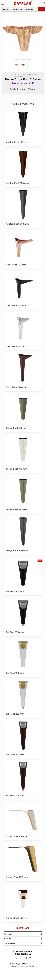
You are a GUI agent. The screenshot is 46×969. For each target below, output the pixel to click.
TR (43, 3)
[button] (23, 934)
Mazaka (31, 966)
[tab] (23, 934)
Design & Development (23, 966)
